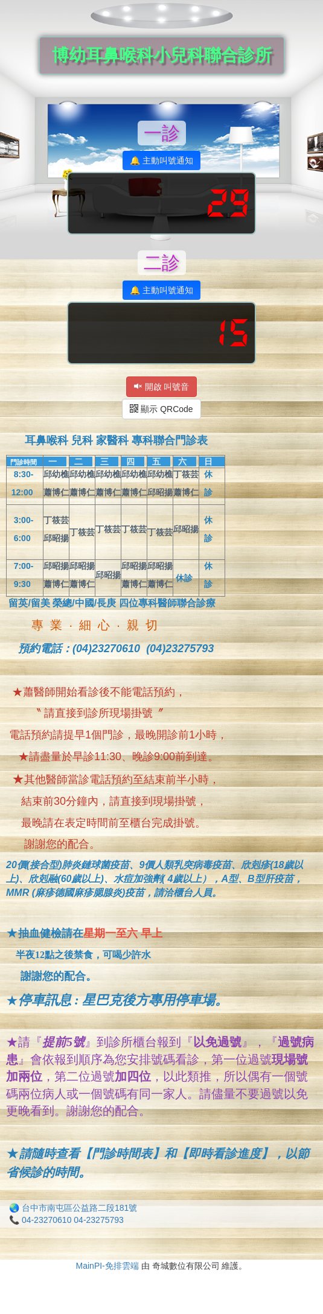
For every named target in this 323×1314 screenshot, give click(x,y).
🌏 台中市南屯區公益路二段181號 (73, 1208)
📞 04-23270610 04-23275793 (66, 1220)
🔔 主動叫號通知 (161, 160)
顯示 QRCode (161, 409)
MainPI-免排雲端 (107, 1266)
